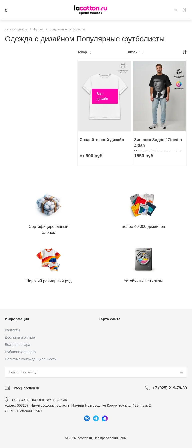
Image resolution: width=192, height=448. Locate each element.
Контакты (12, 330)
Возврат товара (17, 345)
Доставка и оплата (20, 337)
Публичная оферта (20, 352)
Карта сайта (109, 319)
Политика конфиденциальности (31, 359)
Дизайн (135, 52)
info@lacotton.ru (26, 388)
